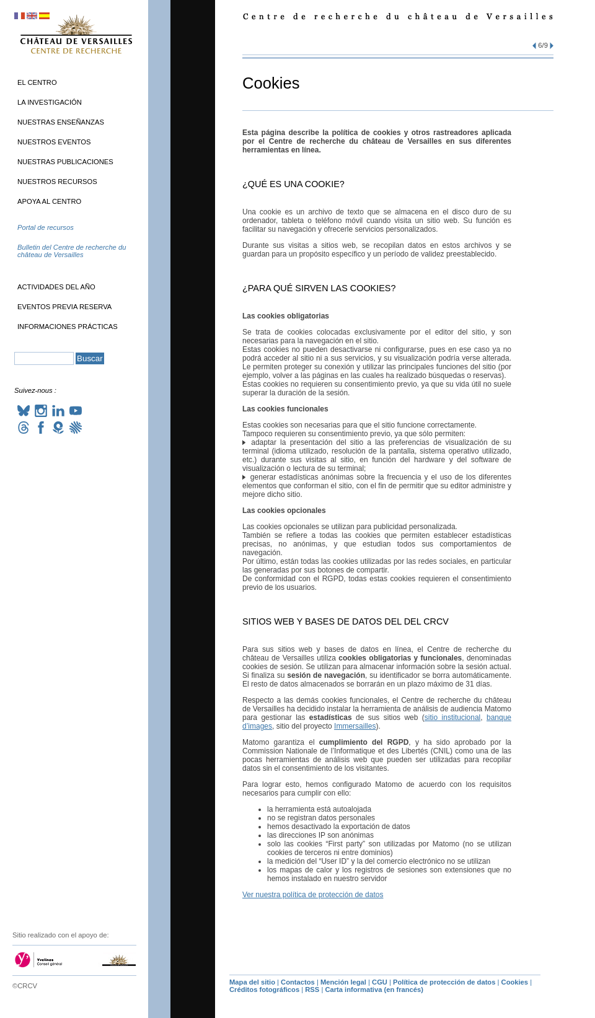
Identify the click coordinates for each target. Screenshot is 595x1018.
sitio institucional (452, 717)
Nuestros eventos (54, 142)
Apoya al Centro (49, 201)
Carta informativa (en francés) (374, 989)
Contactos (298, 982)
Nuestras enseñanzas (60, 122)
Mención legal (343, 982)
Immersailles (355, 726)
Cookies (515, 982)
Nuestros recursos (57, 181)
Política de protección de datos (444, 982)
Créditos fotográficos (264, 989)
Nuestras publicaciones (65, 161)
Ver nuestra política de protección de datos (312, 894)
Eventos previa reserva (64, 306)
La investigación (49, 102)
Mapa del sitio (252, 982)
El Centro (37, 82)
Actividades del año (56, 287)
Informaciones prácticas (67, 326)
